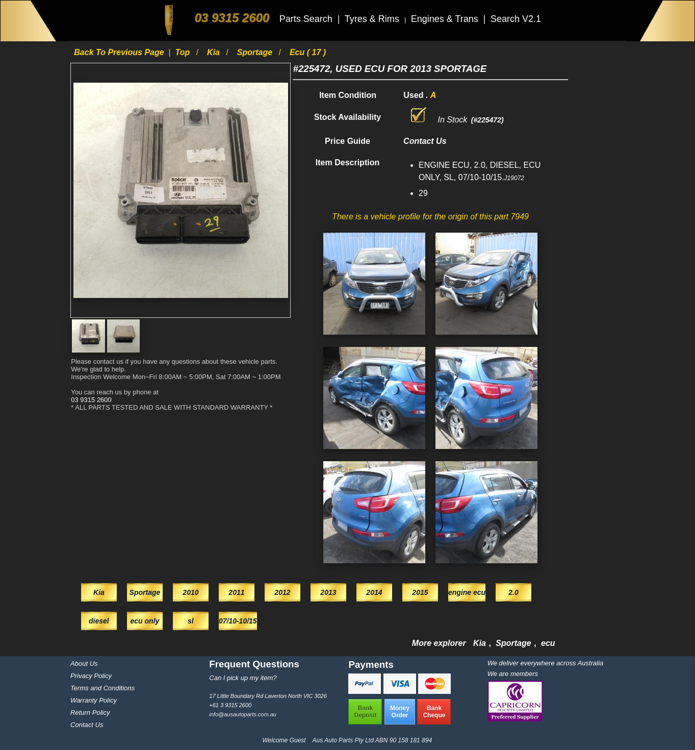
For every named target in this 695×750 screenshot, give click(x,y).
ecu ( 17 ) (308, 52)
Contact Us (86, 725)
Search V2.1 (516, 19)
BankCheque (434, 712)
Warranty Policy (93, 700)
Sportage (256, 52)
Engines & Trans (446, 19)
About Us (83, 663)
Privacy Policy (91, 676)
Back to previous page (120, 52)
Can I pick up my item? (242, 678)
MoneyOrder (399, 712)
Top (183, 52)
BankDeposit (365, 712)
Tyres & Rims (373, 19)
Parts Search (307, 19)
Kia (214, 52)
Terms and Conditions (102, 688)
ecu (548, 643)
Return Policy (90, 712)
